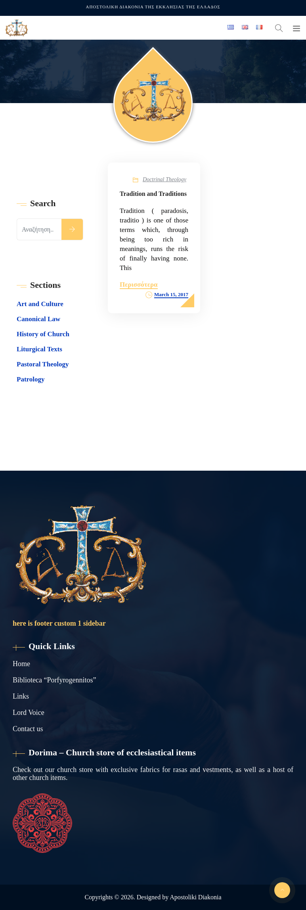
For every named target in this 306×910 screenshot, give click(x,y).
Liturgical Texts (39, 349)
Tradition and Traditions (153, 193)
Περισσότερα (139, 284)
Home (21, 664)
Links (21, 696)
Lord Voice (28, 713)
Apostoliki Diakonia (195, 897)
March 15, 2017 (171, 294)
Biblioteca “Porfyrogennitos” (54, 680)
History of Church (43, 334)
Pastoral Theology (43, 364)
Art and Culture (40, 304)
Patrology (31, 379)
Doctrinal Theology (164, 179)
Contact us (28, 729)
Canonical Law (38, 319)
